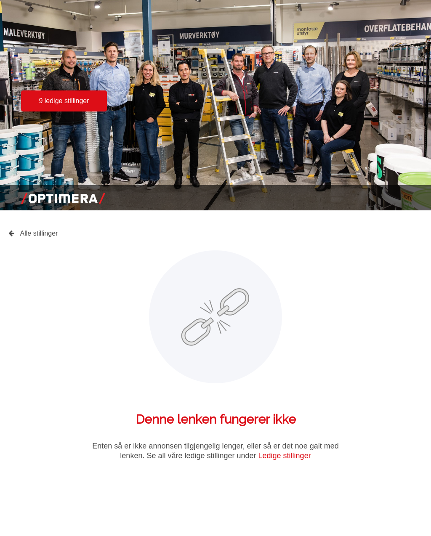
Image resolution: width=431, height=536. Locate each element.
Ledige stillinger (284, 455)
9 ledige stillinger (64, 100)
